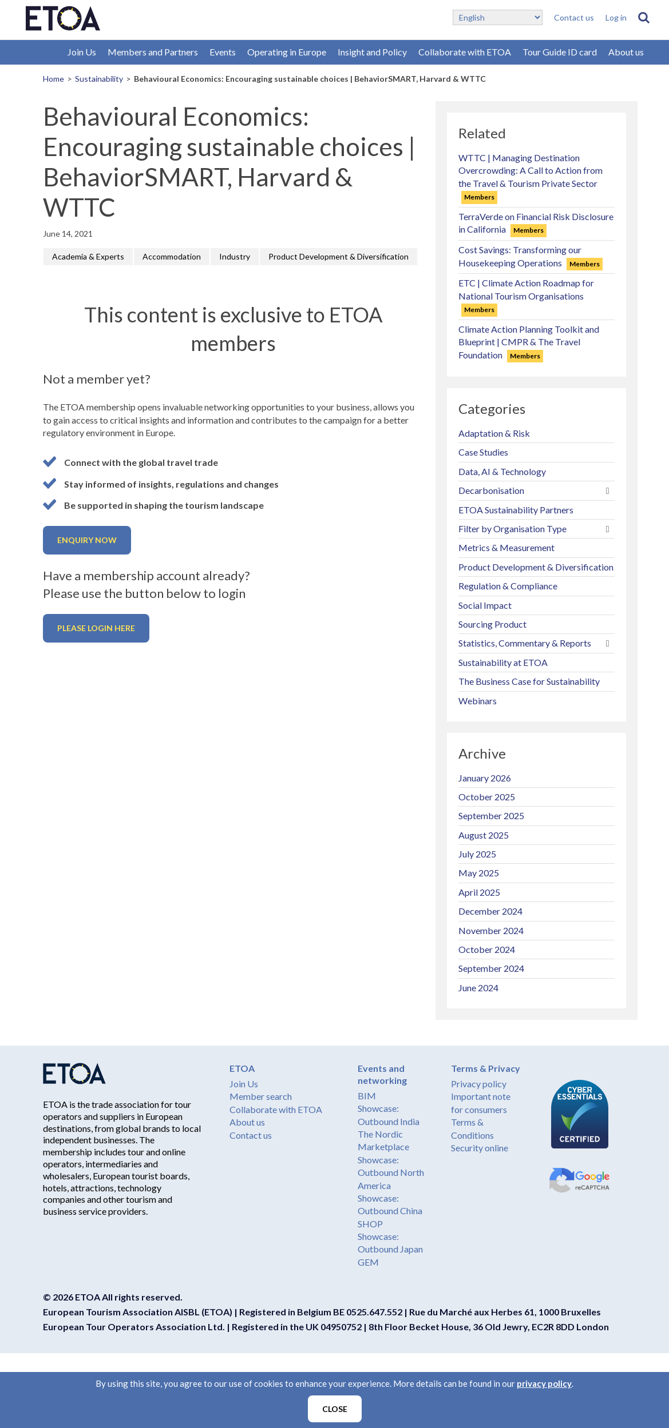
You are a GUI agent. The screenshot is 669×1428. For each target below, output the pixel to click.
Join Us (82, 51)
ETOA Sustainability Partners (515, 509)
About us (626, 51)
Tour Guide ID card (559, 51)
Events (222, 51)
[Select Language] (498, 17)
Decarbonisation (491, 490)
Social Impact (485, 605)
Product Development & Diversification (338, 256)
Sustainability (99, 78)
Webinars (477, 700)
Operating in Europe (286, 51)
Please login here (96, 628)
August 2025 (483, 834)
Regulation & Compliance (507, 585)
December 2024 (490, 911)
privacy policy (544, 1383)
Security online (479, 1147)
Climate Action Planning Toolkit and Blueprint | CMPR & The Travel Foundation (528, 342)
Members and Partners (153, 51)
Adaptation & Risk (494, 433)
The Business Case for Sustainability (529, 681)
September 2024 (491, 968)
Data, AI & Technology (502, 471)
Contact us (574, 17)
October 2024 (486, 949)
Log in (616, 17)
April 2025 (479, 892)
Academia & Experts (88, 256)
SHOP (370, 1223)
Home (53, 78)
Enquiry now (87, 540)
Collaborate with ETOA (464, 51)
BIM (367, 1095)
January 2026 (484, 777)
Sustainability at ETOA (503, 662)
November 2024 (491, 930)
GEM (368, 1262)
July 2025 (477, 853)
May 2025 (478, 872)
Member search (260, 1096)
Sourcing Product (492, 624)
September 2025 (491, 815)
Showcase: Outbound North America (391, 1172)
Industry (234, 256)
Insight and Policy (372, 51)
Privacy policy (478, 1083)
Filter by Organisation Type (512, 528)
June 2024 (478, 987)
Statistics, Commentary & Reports (524, 642)
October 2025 (486, 796)
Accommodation (171, 256)
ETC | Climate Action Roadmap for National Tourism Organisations (526, 295)
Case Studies (483, 451)
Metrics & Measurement (506, 547)
